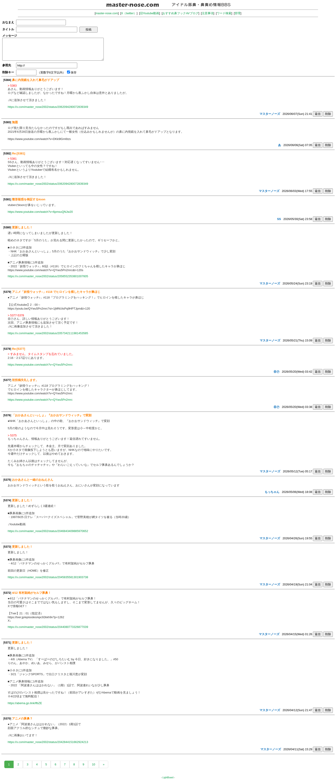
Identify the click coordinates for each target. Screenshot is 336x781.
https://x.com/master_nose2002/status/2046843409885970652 (48, 531)
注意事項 (208, 13)
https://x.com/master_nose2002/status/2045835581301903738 (48, 577)
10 (93, 764)
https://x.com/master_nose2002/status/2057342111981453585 (48, 333)
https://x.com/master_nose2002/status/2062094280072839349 (48, 107)
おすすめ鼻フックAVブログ (180, 13)
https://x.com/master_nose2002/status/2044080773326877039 (48, 627)
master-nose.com (107, 13)
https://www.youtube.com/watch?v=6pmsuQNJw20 (40, 211)
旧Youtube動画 (149, 13)
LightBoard (168, 777)
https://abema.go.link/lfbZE (25, 703)
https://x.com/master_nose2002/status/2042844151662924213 (48, 742)
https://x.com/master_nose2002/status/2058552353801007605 (48, 276)
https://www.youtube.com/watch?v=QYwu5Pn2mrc (40, 364)
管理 (237, 13)
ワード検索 (224, 13)
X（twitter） (129, 13)
